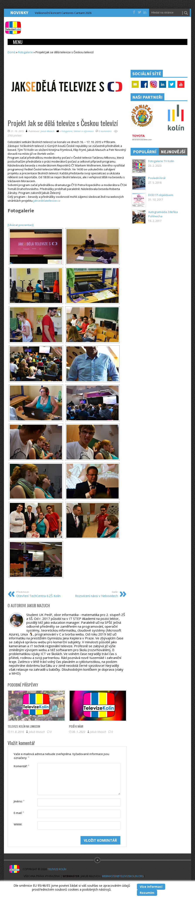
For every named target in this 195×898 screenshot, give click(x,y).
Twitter (171, 84)
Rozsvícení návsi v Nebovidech (94, 594)
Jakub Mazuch (47, 131)
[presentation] (47, 844)
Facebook (144, 84)
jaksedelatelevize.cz (46, 201)
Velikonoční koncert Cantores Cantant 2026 (63, 13)
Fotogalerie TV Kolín (161, 161)
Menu (17, 42)
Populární (144, 151)
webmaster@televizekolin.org (123, 876)
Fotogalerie (25, 52)
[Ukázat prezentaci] (21, 225)
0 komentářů (105, 131)
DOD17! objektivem (160, 195)
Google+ (153, 84)
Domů (11, 52)
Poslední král (156, 178)
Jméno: (19, 801)
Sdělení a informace (84, 131)
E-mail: (19, 812)
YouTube (180, 84)
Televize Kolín (56, 869)
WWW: (18, 824)
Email (135, 84)
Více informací (151, 887)
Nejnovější (173, 151)
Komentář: (21, 765)
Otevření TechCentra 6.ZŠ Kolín (40, 594)
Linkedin (162, 84)
